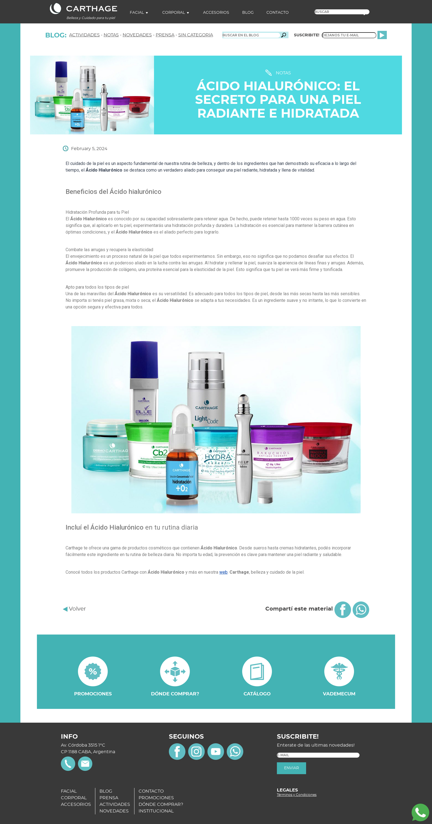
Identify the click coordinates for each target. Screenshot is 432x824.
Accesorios (216, 13)
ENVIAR (291, 768)
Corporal (173, 13)
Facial (137, 13)
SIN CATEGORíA (195, 35)
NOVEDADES (137, 35)
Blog (248, 13)
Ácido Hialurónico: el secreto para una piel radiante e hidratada (278, 100)
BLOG (105, 791)
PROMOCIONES (156, 798)
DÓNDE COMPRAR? (161, 804)
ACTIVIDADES (84, 35)
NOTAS (111, 35)
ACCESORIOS (76, 804)
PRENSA (165, 35)
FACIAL (69, 791)
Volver (74, 609)
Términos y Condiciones (297, 794)
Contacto (277, 13)
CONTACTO (151, 791)
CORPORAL (74, 798)
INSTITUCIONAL (156, 811)
